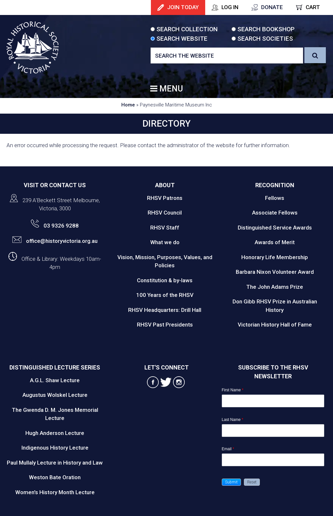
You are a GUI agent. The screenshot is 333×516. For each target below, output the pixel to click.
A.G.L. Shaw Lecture (55, 380)
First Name (233, 390)
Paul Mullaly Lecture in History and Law (55, 462)
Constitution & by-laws (165, 280)
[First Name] (273, 401)
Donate (272, 7)
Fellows (274, 198)
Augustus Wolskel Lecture (54, 395)
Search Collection (187, 29)
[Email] (273, 459)
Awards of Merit (275, 242)
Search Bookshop (266, 29)
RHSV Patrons (164, 198)
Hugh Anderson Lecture (54, 433)
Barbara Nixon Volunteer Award (275, 272)
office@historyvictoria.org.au (55, 241)
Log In (229, 7)
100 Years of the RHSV (164, 295)
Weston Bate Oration (55, 477)
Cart (313, 7)
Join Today (183, 7)
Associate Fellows (275, 212)
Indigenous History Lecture (54, 447)
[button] (231, 482)
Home (128, 105)
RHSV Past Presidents (165, 324)
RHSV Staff (164, 227)
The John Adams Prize (274, 287)
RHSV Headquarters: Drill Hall (164, 310)
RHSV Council (165, 212)
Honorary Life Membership (274, 257)
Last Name (232, 419)
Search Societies (265, 38)
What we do (165, 242)
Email (228, 449)
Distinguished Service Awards (275, 227)
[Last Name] (273, 430)
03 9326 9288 (55, 225)
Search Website (181, 38)
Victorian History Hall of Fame (275, 324)
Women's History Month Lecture (55, 492)
